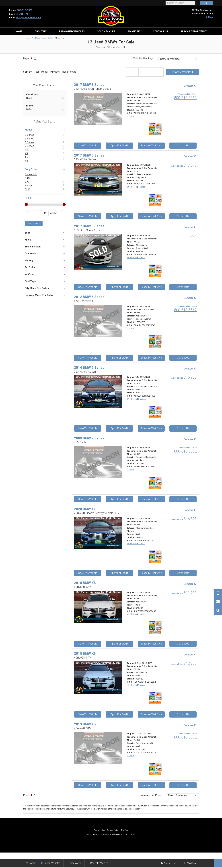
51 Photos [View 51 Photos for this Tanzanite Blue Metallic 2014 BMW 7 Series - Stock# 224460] (132, 399)
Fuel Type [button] (45, 281)
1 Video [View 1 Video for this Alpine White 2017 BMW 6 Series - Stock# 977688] (141, 257)
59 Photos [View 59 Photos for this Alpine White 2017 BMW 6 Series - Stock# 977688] (132, 257)
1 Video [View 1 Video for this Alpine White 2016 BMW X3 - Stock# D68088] (141, 614)
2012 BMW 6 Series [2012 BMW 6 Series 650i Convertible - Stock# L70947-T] (89, 297)
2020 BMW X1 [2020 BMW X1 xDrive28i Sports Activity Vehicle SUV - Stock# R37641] (85, 509)
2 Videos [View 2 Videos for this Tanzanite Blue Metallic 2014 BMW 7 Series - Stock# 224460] (142, 399)
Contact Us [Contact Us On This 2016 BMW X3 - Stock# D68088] (183, 643)
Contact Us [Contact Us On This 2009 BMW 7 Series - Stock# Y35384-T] (183, 499)
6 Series (29, 142)
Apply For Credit (119, 145)
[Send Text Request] (218, 593)
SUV (27, 189)
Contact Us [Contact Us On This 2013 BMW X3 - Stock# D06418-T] (183, 785)
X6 (26, 160)
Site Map (124, 830)
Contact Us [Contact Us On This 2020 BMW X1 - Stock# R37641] (183, 572)
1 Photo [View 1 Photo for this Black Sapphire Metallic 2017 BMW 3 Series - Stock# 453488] (130, 116)
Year (36, 71)
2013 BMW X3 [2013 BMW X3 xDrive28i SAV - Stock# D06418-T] (85, 724)
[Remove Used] (63, 98)
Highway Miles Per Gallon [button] (45, 295)
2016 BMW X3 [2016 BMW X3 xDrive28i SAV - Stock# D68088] (85, 583)
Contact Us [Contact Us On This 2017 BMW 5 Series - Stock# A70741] (183, 216)
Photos (72, 71)
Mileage (54, 71)
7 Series (29, 146)
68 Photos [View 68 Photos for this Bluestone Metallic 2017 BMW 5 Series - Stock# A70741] (132, 187)
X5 (26, 157)
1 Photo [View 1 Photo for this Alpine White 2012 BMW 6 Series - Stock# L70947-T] (130, 328)
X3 (26, 153)
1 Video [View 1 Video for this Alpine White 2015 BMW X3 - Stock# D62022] (141, 685)
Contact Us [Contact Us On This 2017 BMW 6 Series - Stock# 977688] (183, 287)
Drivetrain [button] (45, 253)
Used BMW (47, 38)
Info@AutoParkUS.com (28, 17)
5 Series (29, 138)
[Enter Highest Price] (56, 213)
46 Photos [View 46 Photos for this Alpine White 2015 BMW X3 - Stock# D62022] (132, 685)
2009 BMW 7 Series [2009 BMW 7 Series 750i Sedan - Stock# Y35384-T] (89, 438)
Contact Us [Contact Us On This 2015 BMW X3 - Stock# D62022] (183, 714)
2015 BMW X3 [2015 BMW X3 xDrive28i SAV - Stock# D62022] (85, 653)
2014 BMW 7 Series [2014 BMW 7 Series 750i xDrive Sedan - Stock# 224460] (89, 367)
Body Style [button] (45, 169)
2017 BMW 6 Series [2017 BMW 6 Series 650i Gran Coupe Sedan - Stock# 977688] (89, 226)
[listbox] (178, 59)
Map (209, 17)
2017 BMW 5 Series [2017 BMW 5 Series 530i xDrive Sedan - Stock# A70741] (89, 155)
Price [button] (45, 198)
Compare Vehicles (182, 72)
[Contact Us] (218, 601)
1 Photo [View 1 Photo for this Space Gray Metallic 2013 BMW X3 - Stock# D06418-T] (130, 755)
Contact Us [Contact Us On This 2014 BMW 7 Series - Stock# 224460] (183, 428)
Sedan (28, 185)
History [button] (45, 260)
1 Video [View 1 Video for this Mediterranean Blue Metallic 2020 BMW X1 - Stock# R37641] (141, 543)
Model (44, 71)
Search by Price (34, 223)
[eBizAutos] (116, 834)
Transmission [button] (45, 246)
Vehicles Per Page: (143, 58)
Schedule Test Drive (151, 145)
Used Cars (35, 38)
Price (63, 71)
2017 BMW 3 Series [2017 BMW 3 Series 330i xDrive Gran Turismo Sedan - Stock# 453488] (89, 85)
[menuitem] (19, 31)
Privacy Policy (113, 830)
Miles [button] (45, 239)
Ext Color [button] (45, 267)
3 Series (29, 134)
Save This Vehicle (87, 145)
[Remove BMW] (63, 109)
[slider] (26, 204)
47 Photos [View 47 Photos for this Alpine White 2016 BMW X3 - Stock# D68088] (132, 614)
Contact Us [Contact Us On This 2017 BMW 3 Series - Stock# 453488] (183, 145)
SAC (27, 178)
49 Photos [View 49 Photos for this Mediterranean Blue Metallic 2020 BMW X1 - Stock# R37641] (132, 543)
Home (25, 38)
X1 (26, 149)
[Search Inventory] (180, 3)
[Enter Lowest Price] (33, 213)
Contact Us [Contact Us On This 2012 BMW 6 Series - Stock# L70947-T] (183, 357)
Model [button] (45, 129)
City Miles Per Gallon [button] (45, 288)
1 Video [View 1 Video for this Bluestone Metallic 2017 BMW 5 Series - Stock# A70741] (141, 187)
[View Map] (218, 610)
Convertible (31, 174)
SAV (27, 181)
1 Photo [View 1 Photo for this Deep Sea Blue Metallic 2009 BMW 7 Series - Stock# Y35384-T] (130, 469)
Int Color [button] (45, 274)
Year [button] (45, 233)
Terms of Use (99, 830)
